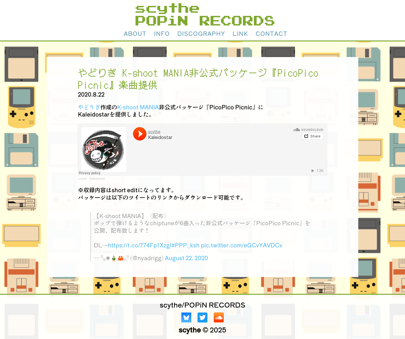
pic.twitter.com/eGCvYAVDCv (241, 245)
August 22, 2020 (186, 258)
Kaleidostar (97, 178)
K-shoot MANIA (138, 107)
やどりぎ (89, 107)
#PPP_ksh (185, 245)
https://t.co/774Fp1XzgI (139, 245)
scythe (82, 178)
